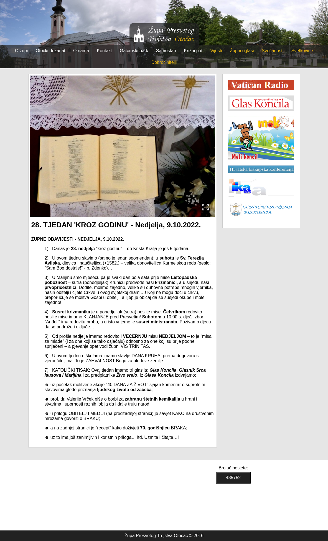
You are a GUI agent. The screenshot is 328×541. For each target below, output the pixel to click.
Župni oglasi (242, 50)
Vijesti (216, 50)
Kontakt (104, 50)
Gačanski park (134, 50)
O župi (21, 50)
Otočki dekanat (50, 50)
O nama (81, 50)
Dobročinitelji (164, 62)
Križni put (193, 50)
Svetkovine (302, 50)
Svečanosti (272, 50)
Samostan (166, 50)
